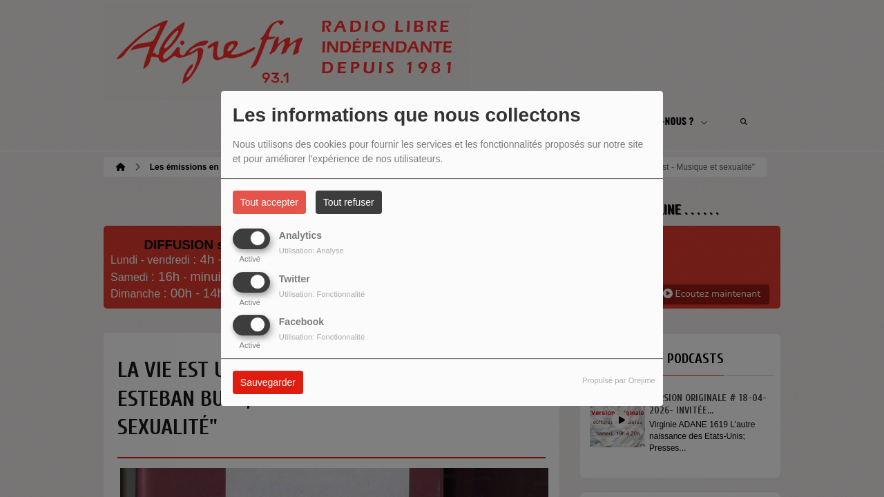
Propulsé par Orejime (618, 380)
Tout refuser (348, 202)
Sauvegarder (268, 382)
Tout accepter (269, 202)
